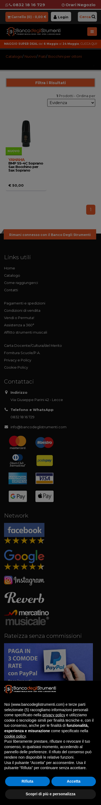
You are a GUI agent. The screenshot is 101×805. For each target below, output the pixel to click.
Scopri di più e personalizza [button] (50, 794)
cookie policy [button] (15, 736)
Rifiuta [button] (27, 781)
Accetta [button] (74, 781)
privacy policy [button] (54, 715)
